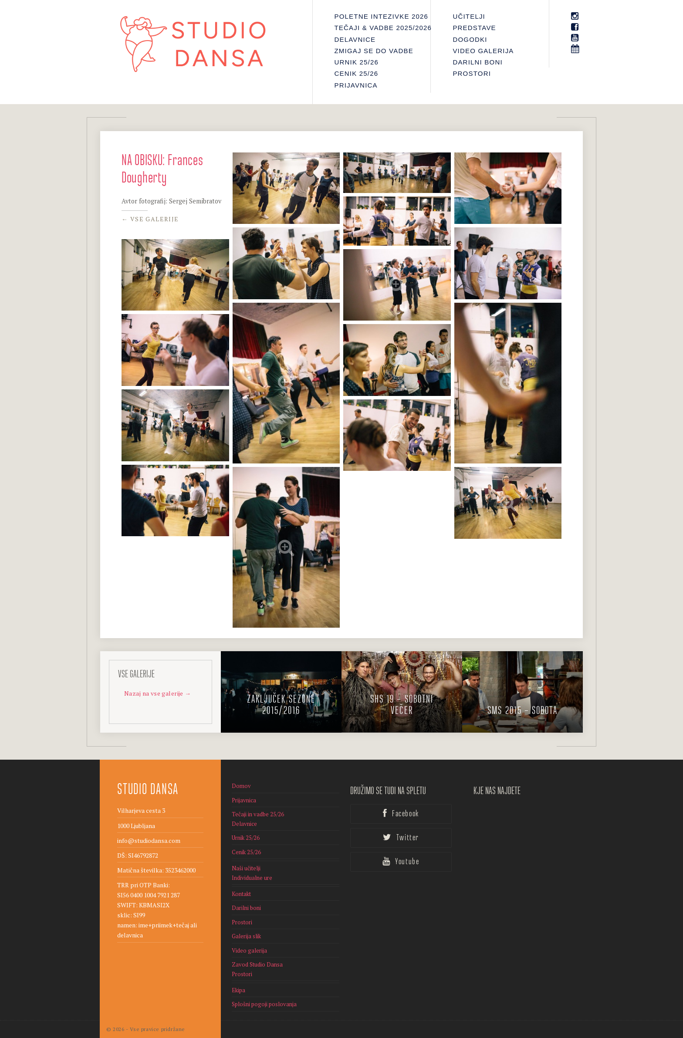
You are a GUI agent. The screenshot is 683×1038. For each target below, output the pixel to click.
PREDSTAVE (474, 27)
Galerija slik (246, 936)
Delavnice (355, 39)
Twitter (401, 837)
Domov (241, 786)
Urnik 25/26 (357, 62)
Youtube (400, 861)
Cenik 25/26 (357, 73)
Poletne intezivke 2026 (376, 16)
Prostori (472, 73)
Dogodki (470, 39)
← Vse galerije (150, 219)
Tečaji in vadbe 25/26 (258, 814)
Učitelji (469, 16)
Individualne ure (252, 878)
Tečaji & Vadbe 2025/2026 (376, 27)
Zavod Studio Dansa (257, 964)
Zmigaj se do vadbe (374, 50)
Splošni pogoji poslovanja (264, 1004)
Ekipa (238, 990)
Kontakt (241, 894)
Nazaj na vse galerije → (157, 693)
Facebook (401, 813)
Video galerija (483, 50)
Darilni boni (477, 62)
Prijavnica (356, 85)
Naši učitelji (246, 868)
